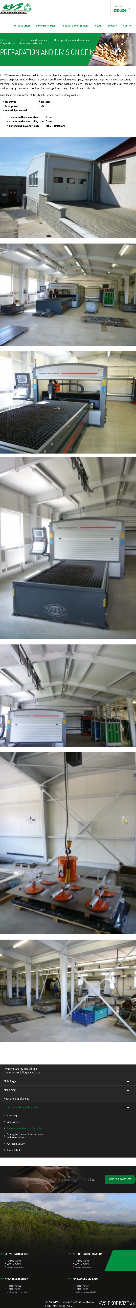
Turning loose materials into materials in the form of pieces (25, 1136)
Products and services (75, 25)
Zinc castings (13, 1121)
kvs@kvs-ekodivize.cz (15, 1267)
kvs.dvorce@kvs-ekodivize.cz (18, 1292)
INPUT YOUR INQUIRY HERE (120, 1179)
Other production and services (71, 39)
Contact (128, 25)
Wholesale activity (16, 1143)
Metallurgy (10, 1081)
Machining (10, 1090)
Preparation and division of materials (25, 1128)
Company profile (45, 25)
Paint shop (12, 1115)
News (98, 25)
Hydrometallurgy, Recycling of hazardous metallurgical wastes (22, 1070)
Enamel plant (13, 1150)
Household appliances (16, 1098)
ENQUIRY (112, 25)
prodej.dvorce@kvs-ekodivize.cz (87, 1292)
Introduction (22, 25)
